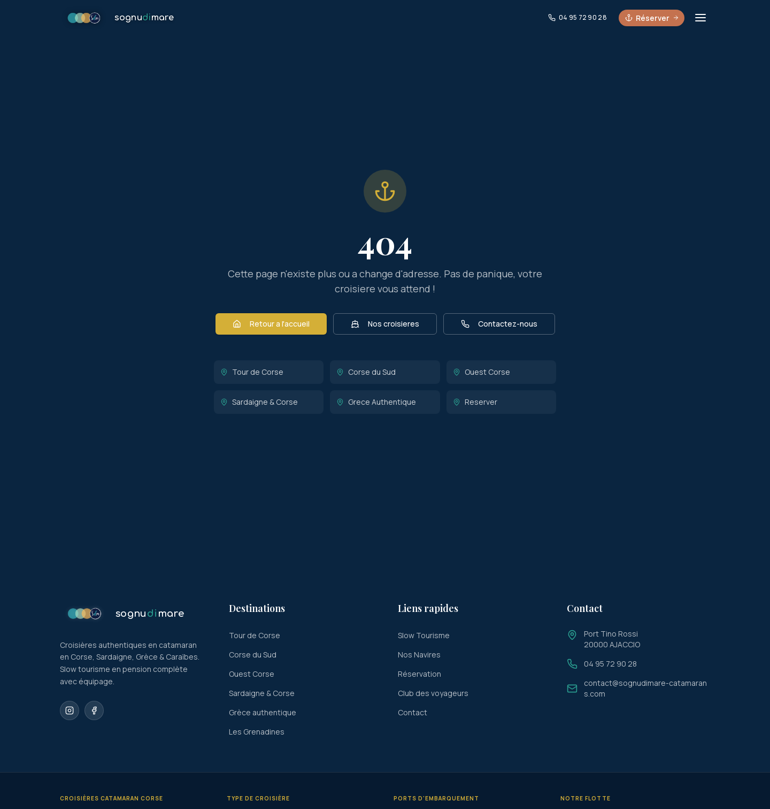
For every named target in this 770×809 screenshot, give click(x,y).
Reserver (475, 402)
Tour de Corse (251, 372)
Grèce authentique (262, 712)
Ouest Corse (481, 372)
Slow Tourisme (424, 635)
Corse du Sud (366, 372)
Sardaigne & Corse (259, 402)
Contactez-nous (499, 324)
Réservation (419, 674)
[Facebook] (94, 710)
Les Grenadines (256, 732)
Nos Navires (419, 654)
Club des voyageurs (433, 693)
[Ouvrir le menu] (700, 18)
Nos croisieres (385, 324)
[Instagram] (69, 710)
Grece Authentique (376, 402)
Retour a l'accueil (271, 324)
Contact (412, 712)
